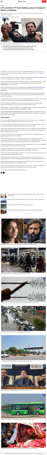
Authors (35, 453)
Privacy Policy (39, 453)
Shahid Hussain (5, 16)
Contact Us (31, 453)
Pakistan (2, 5)
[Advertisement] (23, 60)
